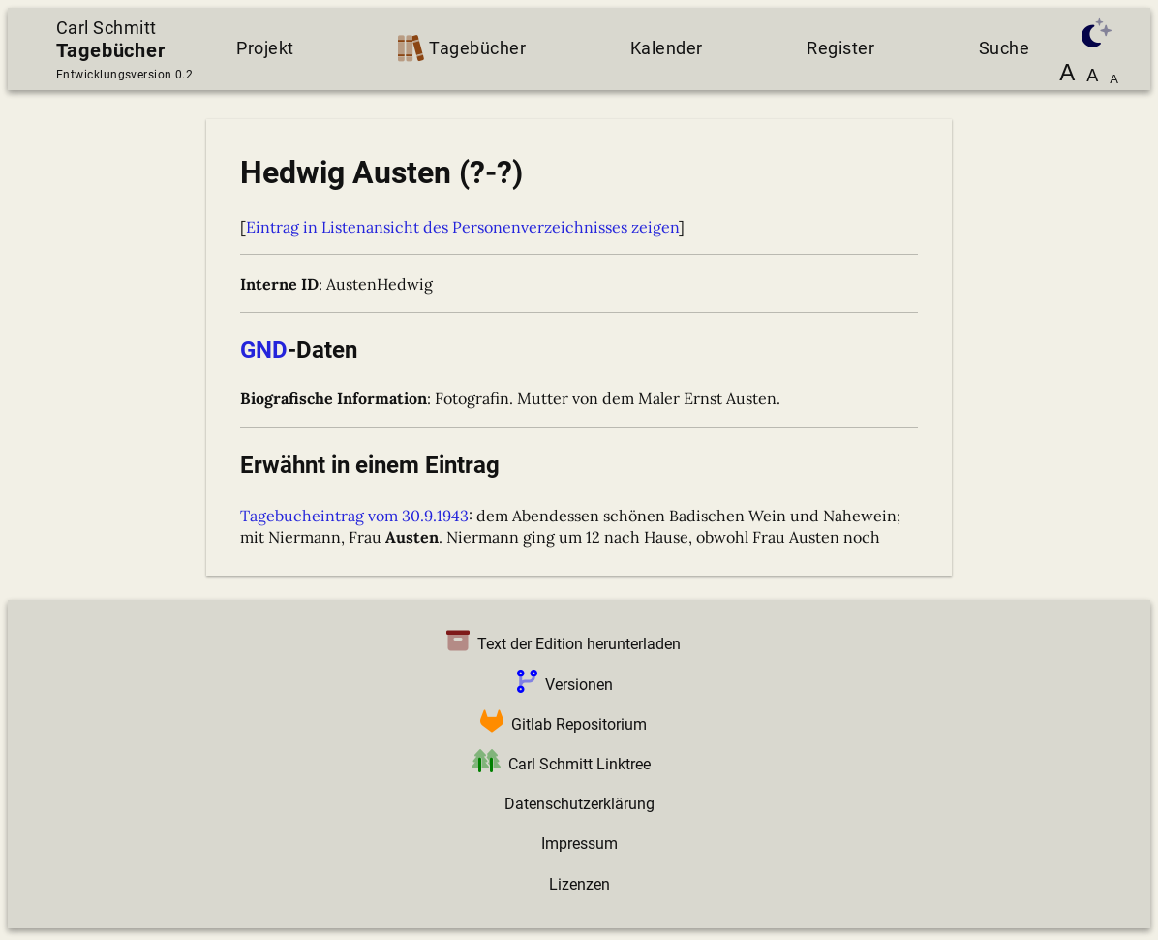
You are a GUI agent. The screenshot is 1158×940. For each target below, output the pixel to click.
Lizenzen (579, 884)
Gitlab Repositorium (559, 724)
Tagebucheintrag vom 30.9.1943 (354, 515)
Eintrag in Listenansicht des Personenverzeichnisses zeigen (462, 226)
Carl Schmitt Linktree (557, 764)
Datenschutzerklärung (579, 804)
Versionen (561, 684)
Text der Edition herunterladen (560, 644)
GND (264, 349)
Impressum (579, 843)
